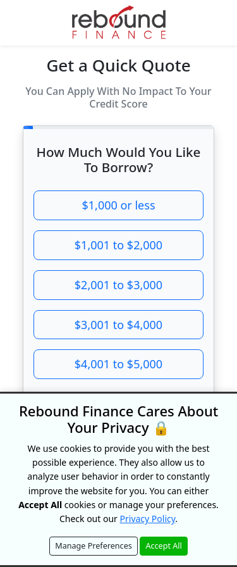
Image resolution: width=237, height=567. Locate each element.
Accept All (163, 545)
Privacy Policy (148, 519)
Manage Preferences (93, 545)
